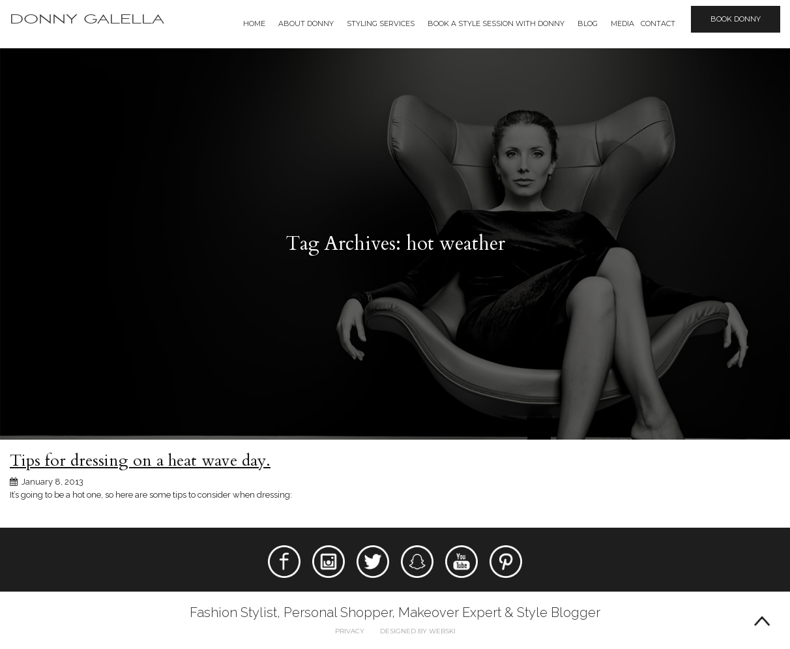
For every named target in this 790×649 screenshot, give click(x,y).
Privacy (349, 631)
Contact (658, 23)
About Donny (306, 23)
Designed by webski (418, 631)
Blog (588, 23)
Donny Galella (87, 19)
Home (254, 23)
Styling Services (381, 23)
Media (622, 23)
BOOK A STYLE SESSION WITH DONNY (496, 23)
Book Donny (735, 18)
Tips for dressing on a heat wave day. (140, 460)
